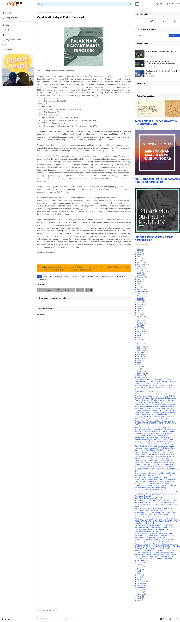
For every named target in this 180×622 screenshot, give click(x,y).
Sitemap (7, 49)
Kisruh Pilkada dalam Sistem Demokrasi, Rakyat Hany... (155, 398)
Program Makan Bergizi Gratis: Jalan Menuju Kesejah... (155, 400)
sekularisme (119, 276)
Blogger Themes (49, 619)
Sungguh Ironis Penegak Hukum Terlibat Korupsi (153, 475)
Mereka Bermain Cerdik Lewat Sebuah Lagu (151, 488)
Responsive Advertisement (47, 611)
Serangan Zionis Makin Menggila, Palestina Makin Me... (155, 408)
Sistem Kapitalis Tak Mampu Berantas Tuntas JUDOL (154, 446)
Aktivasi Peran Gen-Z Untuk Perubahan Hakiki (152, 427)
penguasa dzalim (107, 276)
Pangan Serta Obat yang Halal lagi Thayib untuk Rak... (154, 483)
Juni (139, 258)
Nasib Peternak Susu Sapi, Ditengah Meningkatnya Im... (155, 527)
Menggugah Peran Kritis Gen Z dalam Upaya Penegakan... (156, 544)
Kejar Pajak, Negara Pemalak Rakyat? (148, 531)
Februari (140, 277)
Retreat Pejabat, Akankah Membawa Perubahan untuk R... (156, 421)
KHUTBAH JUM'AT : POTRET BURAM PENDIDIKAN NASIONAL (157, 546)
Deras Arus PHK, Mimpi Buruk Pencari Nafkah (151, 415)
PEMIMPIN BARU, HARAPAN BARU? (148, 392)
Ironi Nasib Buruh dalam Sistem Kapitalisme (151, 529)
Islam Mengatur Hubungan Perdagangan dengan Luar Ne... (156, 513)
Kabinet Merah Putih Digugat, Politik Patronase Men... (154, 450)
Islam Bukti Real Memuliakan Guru (147, 523)
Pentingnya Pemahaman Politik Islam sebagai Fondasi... (155, 515)
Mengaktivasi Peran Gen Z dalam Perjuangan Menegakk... (156, 404)
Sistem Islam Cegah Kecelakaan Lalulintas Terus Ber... (155, 510)
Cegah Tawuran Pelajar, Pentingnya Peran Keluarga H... (155, 454)
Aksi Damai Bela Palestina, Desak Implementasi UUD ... (155, 502)
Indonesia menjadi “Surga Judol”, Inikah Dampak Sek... (155, 448)
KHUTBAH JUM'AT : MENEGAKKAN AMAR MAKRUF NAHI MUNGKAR (157, 180)
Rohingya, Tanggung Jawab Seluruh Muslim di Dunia (154, 442)
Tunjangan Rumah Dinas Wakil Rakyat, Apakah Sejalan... (155, 410)
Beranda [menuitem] (7, 13)
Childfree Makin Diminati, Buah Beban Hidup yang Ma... (155, 550)
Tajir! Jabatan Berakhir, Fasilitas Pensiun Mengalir (153, 379)
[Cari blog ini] (152, 35)
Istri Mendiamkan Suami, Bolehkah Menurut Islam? (161, 52)
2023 (139, 327)
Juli (138, 260)
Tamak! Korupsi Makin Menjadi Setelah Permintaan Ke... (155, 435)
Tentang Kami (173, 4)
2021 (139, 273)
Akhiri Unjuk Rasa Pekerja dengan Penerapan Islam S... (155, 406)
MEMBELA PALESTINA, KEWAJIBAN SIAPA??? (152, 402)
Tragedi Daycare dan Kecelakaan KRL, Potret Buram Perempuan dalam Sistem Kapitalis (161, 62)
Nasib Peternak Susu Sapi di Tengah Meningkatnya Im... (155, 494)
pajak (82, 276)
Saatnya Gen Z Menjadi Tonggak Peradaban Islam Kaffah (155, 429)
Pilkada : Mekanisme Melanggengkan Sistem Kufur (153, 533)
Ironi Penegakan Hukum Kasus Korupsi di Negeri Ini (154, 452)
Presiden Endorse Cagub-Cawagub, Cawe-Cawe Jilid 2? (155, 508)
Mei (138, 256)
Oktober (140, 267)
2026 (139, 590)
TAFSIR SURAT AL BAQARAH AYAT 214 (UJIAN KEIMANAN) (156, 123)
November (141, 269)
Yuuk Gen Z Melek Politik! (144, 496)
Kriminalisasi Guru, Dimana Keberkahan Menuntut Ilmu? (156, 492)
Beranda (39, 12)
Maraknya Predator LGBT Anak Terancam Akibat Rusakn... (156, 519)
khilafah (75, 276)
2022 (139, 300)
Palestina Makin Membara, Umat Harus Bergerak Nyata (155, 396)
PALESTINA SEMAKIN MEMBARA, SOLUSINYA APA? (154, 525)
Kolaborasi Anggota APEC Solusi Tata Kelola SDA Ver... (155, 556)
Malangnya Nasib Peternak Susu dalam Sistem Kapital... (155, 481)
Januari (140, 275)
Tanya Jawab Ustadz (11, 39)
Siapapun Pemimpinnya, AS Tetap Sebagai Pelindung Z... (156, 500)
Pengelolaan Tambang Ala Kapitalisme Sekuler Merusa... (155, 417)
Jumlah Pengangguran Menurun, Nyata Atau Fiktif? (153, 477)
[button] (137, 4)
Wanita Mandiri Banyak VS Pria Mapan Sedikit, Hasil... (154, 440)
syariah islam (47, 12)
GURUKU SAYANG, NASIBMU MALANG (149, 490)
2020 (139, 250)
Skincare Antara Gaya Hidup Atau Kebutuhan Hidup (154, 465)
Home (160, 4)
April (139, 254)
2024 (139, 354)
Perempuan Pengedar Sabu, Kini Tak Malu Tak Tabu (154, 542)
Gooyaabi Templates (70, 619)
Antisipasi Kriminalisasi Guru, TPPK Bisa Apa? (152, 458)
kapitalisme (58, 276)
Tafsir (6, 25)
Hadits (6, 30)
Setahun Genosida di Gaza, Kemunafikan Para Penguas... (156, 473)
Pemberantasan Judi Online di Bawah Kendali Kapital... (155, 456)
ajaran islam (48, 276)
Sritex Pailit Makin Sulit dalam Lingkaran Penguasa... (154, 460)
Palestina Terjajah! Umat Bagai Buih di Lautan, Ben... (154, 385)
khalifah (67, 276)
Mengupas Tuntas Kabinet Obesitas (148, 383)
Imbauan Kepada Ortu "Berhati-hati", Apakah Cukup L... (155, 444)
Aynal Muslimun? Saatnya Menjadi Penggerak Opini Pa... (155, 535)
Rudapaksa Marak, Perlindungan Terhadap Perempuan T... (156, 419)
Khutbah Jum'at (9, 35)
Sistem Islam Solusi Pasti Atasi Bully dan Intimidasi (154, 558)
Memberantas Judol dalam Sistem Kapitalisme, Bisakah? (156, 485)
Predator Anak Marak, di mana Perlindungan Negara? (154, 540)
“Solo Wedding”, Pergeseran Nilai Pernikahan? (151, 538)
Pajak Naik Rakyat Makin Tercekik (147, 517)
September (141, 264)
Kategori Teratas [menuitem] (10, 18)
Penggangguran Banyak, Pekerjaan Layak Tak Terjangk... (155, 552)
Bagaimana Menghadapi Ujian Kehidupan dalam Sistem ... (156, 554)
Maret (139, 252)
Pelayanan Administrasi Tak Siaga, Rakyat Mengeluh (154, 394)
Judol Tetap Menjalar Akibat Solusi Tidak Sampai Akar (155, 431)
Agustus (140, 262)
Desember (141, 271)
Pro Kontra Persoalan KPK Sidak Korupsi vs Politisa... (154, 467)
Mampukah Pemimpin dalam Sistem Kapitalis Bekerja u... (156, 381)
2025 (139, 563)
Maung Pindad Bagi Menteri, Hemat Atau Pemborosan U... (156, 433)
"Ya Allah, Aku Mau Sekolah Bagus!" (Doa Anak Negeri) (161, 72)
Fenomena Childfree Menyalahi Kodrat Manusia (152, 548)
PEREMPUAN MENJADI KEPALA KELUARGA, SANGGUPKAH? (157, 521)
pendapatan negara (93, 276)
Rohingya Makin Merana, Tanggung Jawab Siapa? (153, 437)
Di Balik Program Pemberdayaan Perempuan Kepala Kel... (156, 479)
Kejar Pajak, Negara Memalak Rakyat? (148, 498)
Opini (5, 44)
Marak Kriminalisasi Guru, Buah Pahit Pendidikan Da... (155, 463)
